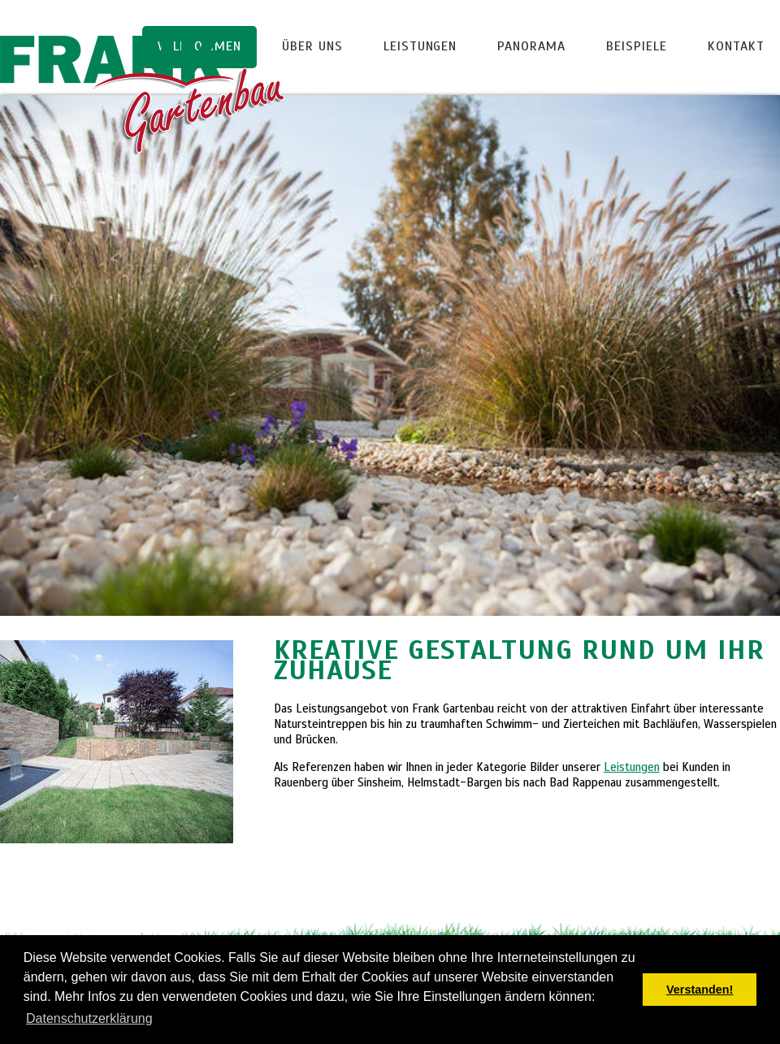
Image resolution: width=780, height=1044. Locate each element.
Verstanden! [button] (699, 989)
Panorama (531, 46)
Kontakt (736, 46)
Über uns (312, 46)
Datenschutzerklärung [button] (89, 1018)
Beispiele (636, 46)
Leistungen (420, 46)
